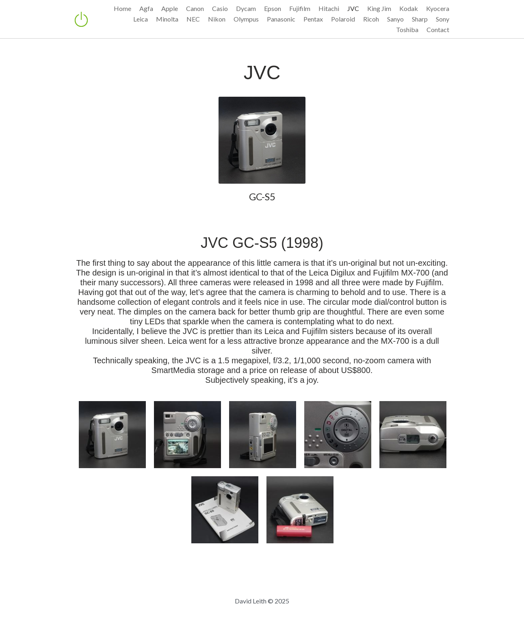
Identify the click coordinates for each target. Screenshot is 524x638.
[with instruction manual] (224, 509)
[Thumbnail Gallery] (112, 434)
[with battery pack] (299, 509)
